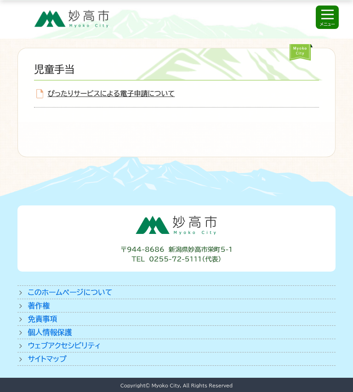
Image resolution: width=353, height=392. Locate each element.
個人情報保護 (50, 332)
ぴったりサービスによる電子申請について (111, 93)
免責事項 (42, 319)
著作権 (39, 305)
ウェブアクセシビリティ (64, 345)
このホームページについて (70, 292)
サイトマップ (47, 359)
